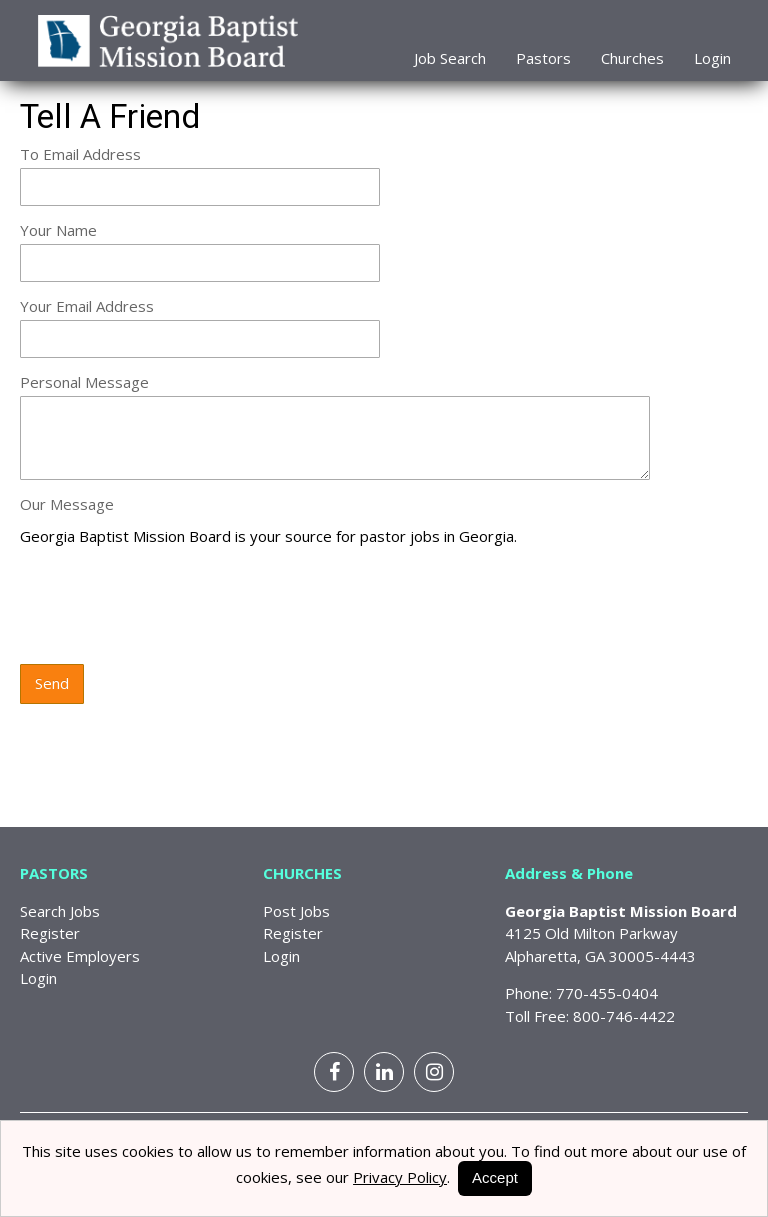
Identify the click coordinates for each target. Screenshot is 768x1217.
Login (712, 58)
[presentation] (172, 607)
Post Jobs (296, 911)
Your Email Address (87, 306)
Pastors (543, 58)
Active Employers (80, 956)
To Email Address (80, 154)
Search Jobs (60, 911)
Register (50, 933)
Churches (632, 58)
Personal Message (84, 382)
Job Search (450, 58)
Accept (495, 1177)
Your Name (58, 230)
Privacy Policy (400, 1177)
